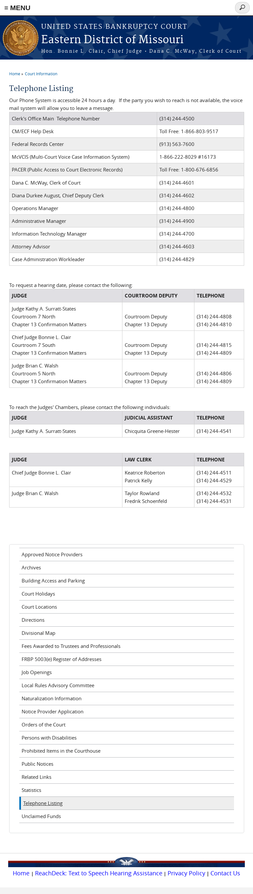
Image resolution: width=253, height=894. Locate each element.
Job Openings (37, 672)
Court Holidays (38, 593)
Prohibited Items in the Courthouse (61, 750)
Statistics (31, 790)
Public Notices (37, 763)
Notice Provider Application (52, 711)
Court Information (41, 73)
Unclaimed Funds (41, 816)
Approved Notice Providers (52, 554)
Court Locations (39, 606)
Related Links (36, 777)
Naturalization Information (51, 698)
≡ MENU (17, 7)
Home (14, 73)
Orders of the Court (43, 724)
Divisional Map (38, 633)
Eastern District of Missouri (112, 40)
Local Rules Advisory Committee (58, 685)
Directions (33, 620)
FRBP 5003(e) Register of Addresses (61, 659)
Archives (31, 567)
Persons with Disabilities (49, 737)
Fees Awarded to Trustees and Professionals (71, 646)
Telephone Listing (43, 803)
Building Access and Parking (53, 580)
